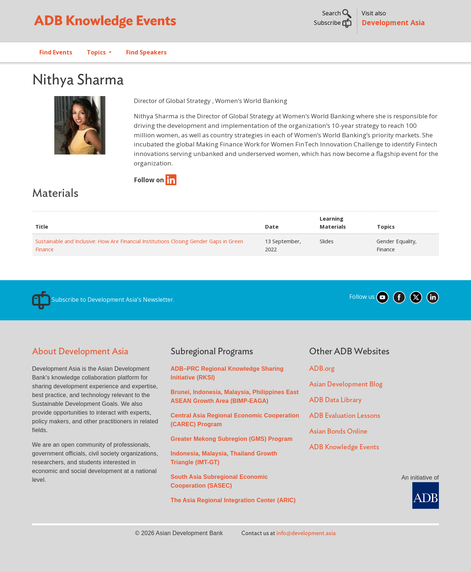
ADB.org (321, 368)
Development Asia (393, 22)
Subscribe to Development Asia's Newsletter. (103, 299)
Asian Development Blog (345, 384)
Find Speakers (146, 52)
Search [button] (336, 13)
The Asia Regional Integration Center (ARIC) (233, 500)
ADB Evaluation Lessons (344, 415)
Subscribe (332, 23)
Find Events (55, 52)
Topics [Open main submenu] (97, 52)
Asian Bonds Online (338, 431)
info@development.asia (306, 533)
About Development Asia (80, 351)
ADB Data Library (335, 400)
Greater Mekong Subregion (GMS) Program (232, 439)
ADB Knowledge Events (344, 447)
